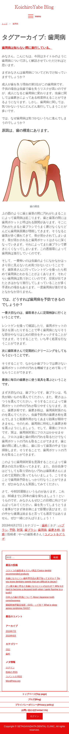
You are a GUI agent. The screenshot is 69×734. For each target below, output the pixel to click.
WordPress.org (13, 681)
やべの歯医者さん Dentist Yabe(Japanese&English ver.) (34, 6)
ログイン (10, 667)
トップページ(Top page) (34, 694)
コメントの (14, 676)
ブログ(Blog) (34, 699)
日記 (8, 649)
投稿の (11, 672)
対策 (20, 529)
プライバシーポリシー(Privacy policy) (34, 705)
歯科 (45, 525)
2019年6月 (11, 635)
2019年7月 (11, 631)
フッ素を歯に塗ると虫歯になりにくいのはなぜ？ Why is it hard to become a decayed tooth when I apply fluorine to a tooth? (34, 589)
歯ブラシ (30, 529)
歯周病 (42, 529)
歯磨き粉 (54, 529)
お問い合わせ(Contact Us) (34, 710)
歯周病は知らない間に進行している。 (27, 47)
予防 (12, 529)
